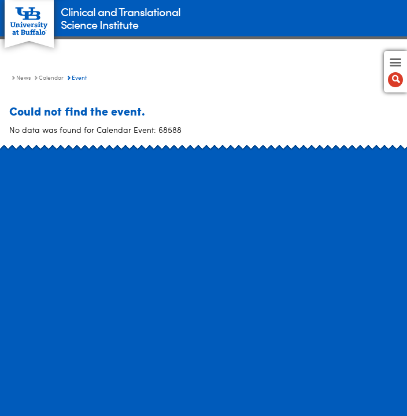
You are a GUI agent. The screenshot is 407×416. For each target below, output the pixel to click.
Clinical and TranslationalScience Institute (120, 17)
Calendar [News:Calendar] (51, 78)
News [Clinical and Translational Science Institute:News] (23, 78)
